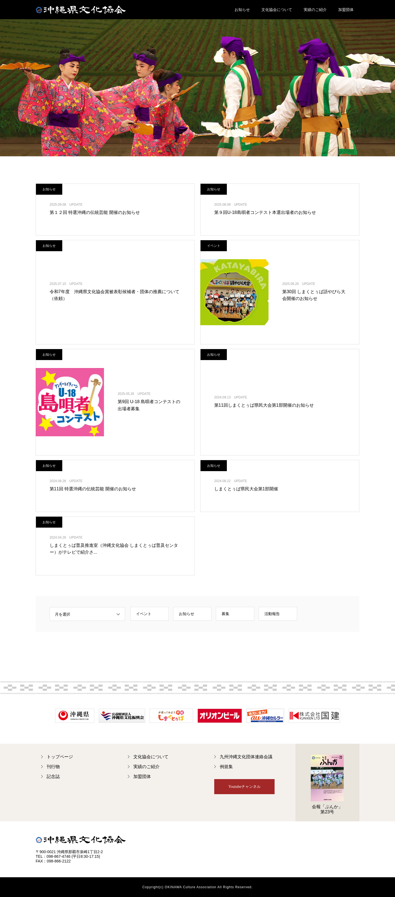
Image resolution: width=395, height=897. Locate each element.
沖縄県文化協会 (81, 9)
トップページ (60, 756)
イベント (143, 614)
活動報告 (272, 614)
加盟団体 (346, 9)
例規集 (226, 766)
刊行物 (53, 766)
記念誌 (53, 776)
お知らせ (242, 9)
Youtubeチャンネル (244, 787)
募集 (225, 614)
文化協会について (276, 9)
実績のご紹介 (315, 9)
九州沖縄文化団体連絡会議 (246, 756)
